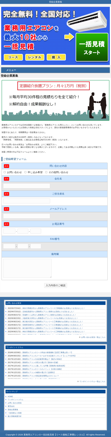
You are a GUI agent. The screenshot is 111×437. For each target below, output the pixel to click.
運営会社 (11, 406)
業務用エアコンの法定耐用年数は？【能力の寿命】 (42, 359)
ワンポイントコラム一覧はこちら (92, 381)
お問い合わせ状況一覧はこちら (93, 337)
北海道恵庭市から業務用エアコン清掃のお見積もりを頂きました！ (48, 312)
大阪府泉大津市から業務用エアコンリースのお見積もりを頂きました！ (50, 318)
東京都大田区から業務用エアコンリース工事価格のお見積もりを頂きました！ (52, 322)
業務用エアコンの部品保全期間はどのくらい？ (40, 376)
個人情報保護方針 (15, 416)
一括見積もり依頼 (15, 413)
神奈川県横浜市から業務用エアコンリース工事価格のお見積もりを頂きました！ (53, 308)
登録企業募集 (13, 410)
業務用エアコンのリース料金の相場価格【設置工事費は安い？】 (47, 352)
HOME (10, 397)
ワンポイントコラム (15, 400)
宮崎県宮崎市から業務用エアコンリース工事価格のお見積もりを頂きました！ (52, 325)
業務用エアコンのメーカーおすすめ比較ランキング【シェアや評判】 (49, 356)
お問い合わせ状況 (15, 403)
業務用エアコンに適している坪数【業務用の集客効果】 (44, 366)
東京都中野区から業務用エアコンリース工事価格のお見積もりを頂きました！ (52, 328)
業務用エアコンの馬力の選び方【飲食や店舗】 (40, 362)
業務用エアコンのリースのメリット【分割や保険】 (42, 369)
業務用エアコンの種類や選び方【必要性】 (38, 372)
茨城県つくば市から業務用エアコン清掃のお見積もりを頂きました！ (49, 315)
